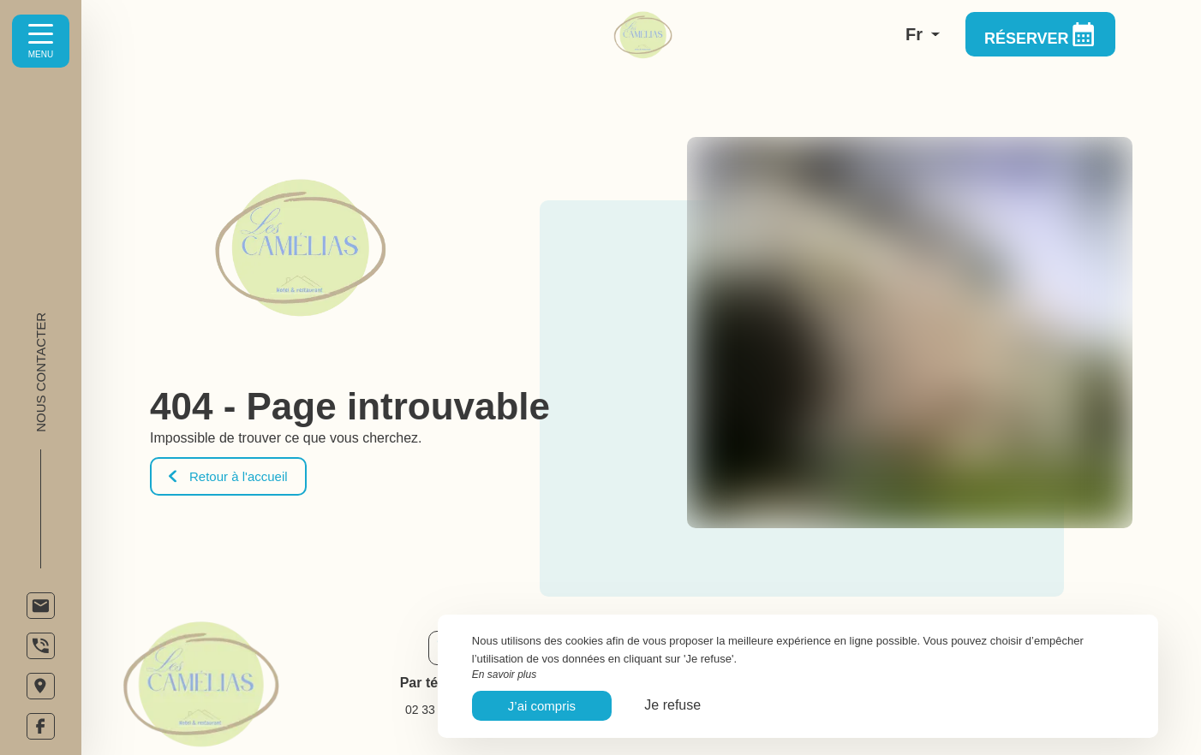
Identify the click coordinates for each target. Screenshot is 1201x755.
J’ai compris (542, 706)
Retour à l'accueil (228, 476)
